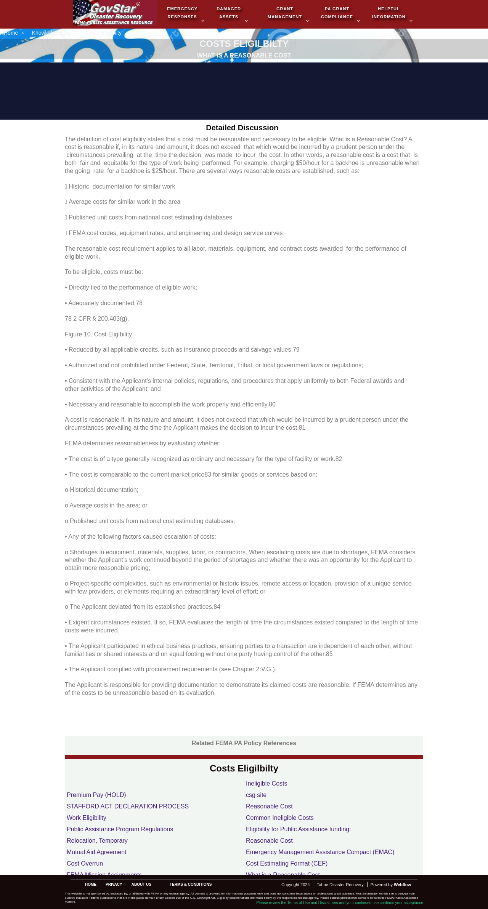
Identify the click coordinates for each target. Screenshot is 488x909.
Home (11, 33)
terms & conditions (191, 884)
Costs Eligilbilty (104, 33)
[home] (115, 13)
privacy (114, 884)
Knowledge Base (52, 33)
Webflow (402, 884)
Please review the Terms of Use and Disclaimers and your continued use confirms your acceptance (339, 903)
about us (141, 884)
